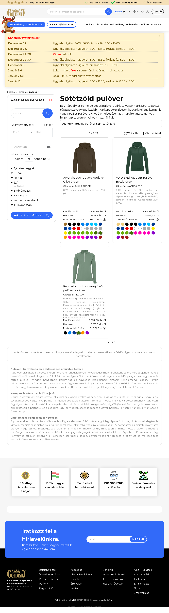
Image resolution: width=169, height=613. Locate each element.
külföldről (17, 158)
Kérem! (138, 539)
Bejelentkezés (47, 569)
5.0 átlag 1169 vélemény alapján (31, 2)
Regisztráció (46, 588)
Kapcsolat (156, 24)
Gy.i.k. (137, 588)
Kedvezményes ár (22, 124)
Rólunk (145, 24)
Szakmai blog (117, 24)
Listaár (48, 124)
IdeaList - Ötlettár (112, 583)
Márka (18, 177)
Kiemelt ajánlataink (113, 579)
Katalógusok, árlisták (114, 574)
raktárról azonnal (22, 154)
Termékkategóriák (49, 574)
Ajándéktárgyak (24, 168)
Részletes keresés (49, 579)
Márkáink (107, 569)
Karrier (104, 24)
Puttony (44, 583)
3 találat (117, 11)
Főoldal (11, 92)
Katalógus (20, 195)
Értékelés (76, 583)
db (157, 11)
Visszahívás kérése (81, 574)
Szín (33, 184)
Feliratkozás (92, 24)
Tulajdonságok (23, 205)
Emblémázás (133, 24)
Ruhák (18, 173)
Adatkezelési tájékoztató (141, 577)
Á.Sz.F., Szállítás (143, 569)
